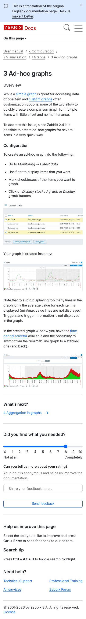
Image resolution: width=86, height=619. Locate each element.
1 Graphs (38, 57)
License (9, 612)
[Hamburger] (78, 28)
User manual (13, 51)
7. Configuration (41, 51)
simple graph (26, 94)
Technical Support (17, 581)
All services (12, 589)
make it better (22, 16)
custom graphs (40, 99)
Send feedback (43, 503)
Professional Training (66, 581)
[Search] (67, 28)
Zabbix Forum (60, 589)
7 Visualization (14, 57)
